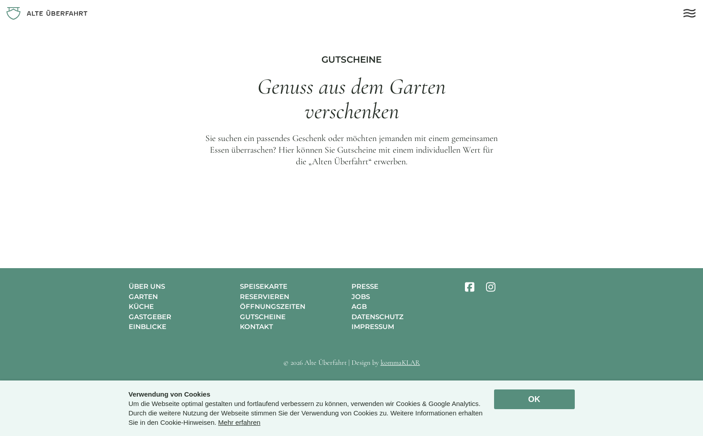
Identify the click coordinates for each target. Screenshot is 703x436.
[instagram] (491, 287)
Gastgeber (150, 316)
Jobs (361, 296)
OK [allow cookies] (534, 399)
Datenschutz (378, 316)
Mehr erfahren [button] (239, 422)
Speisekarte (263, 286)
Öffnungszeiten (272, 306)
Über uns (147, 286)
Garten (143, 296)
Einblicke (147, 326)
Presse (365, 286)
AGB (359, 306)
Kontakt (256, 326)
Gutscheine (263, 316)
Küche (141, 306)
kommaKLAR (400, 362)
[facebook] (470, 287)
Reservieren (264, 296)
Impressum (373, 326)
